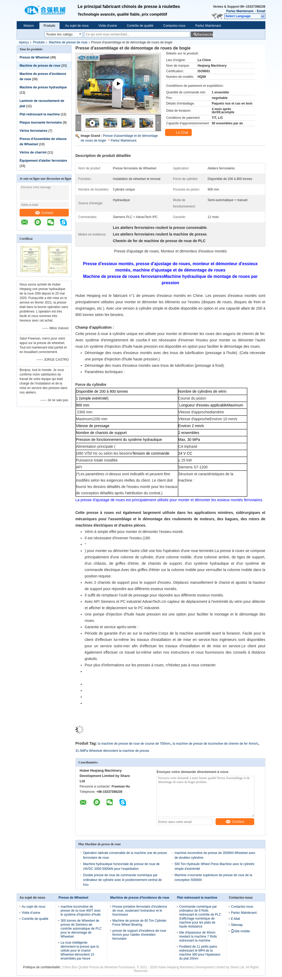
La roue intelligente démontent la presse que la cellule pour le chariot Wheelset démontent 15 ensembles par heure (80, 950)
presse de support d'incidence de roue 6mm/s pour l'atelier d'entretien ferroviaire (139, 934)
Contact (44, 213)
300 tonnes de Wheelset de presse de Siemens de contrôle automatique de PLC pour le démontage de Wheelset (81, 928)
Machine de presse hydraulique (43, 87)
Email (261, 11)
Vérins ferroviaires (33, 131)
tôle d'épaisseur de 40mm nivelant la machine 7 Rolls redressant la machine (198, 936)
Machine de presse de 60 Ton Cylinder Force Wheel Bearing (139, 922)
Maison (29, 26)
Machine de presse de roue (68, 42)
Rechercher (205, 35)
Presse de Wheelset (34, 57)
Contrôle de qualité (140, 26)
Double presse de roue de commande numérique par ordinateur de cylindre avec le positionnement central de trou (122, 879)
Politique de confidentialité (41, 967)
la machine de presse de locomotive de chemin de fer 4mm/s (215, 743)
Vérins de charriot (33, 152)
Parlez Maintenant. (240, 11)
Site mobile (240, 931)
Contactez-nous (174, 26)
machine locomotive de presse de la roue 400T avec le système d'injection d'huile (81, 910)
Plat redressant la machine (40, 114)
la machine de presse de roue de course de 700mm (134, 743)
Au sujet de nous (77, 26)
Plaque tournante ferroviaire (41, 122)
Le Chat (179, 132)
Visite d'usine (107, 26)
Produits (49, 26)
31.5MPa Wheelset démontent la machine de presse (112, 751)
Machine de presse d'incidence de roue (139, 897)
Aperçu (24, 42)
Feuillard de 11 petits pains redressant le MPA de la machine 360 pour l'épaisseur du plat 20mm (199, 952)
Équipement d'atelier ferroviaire (43, 160)
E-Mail (235, 919)
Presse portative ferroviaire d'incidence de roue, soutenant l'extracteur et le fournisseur (139, 910)
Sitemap (237, 925)
